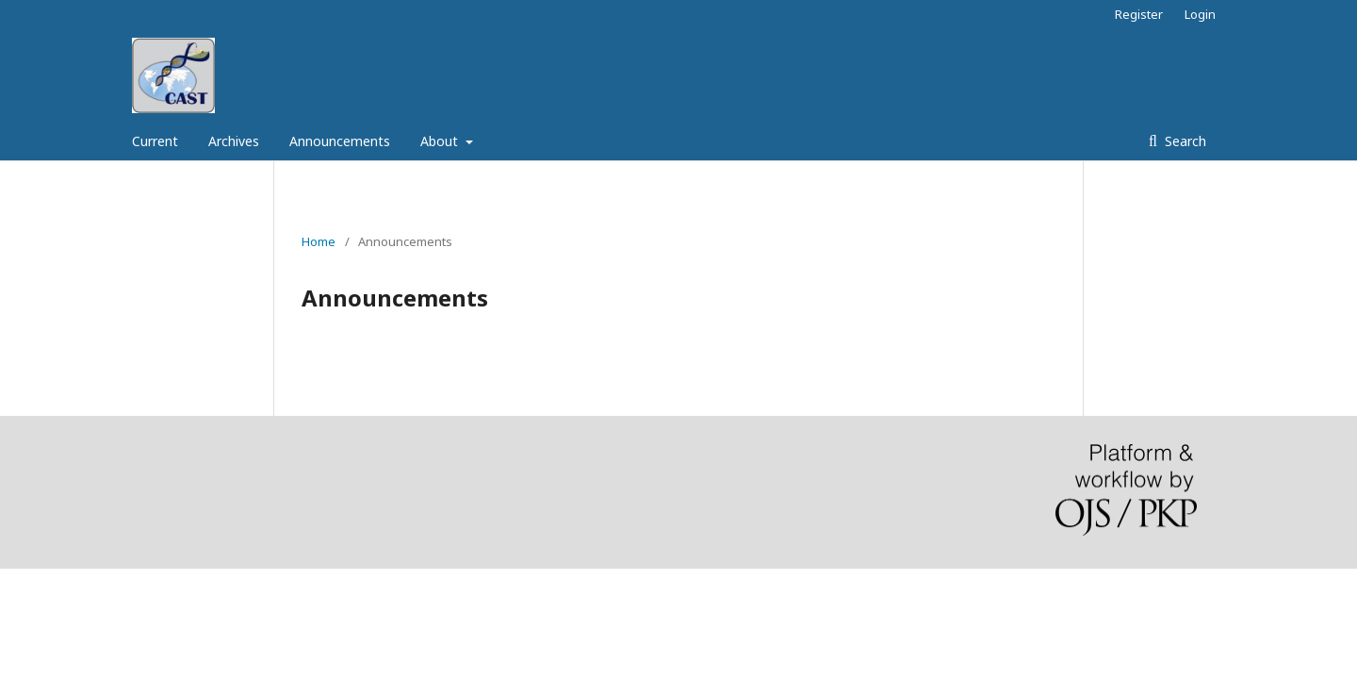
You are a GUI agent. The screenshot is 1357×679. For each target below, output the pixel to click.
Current (155, 141)
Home (318, 241)
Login (1200, 14)
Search (1183, 141)
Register (1139, 14)
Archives (233, 141)
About (441, 141)
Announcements (339, 141)
